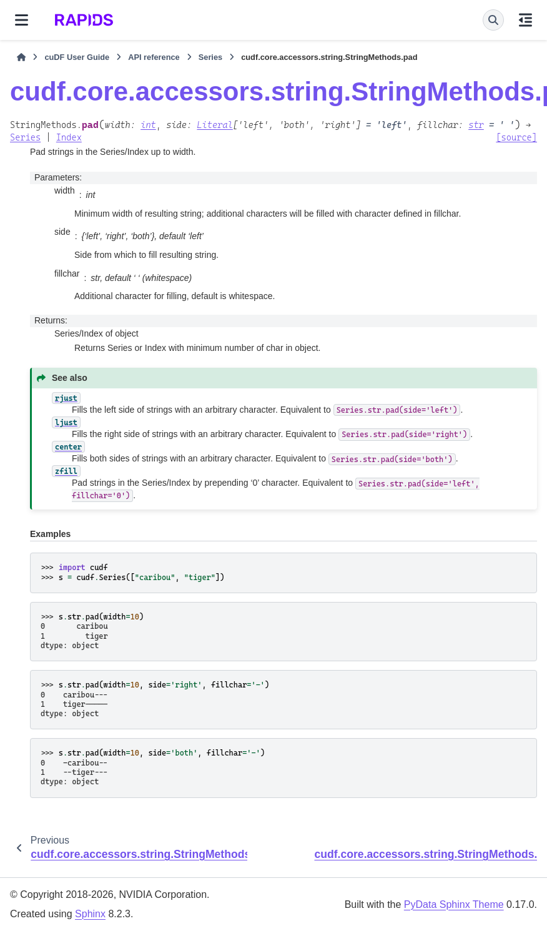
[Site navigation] (21, 20)
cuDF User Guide (76, 57)
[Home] (21, 57)
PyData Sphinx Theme (454, 904)
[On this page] (525, 20)
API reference (154, 57)
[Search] (493, 20)
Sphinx (90, 914)
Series (210, 57)
